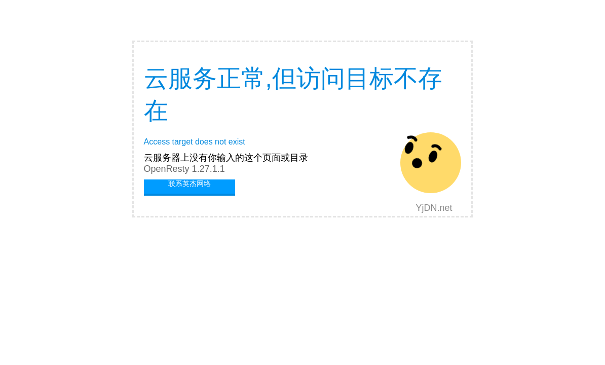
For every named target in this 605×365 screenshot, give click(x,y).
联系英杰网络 (189, 183)
